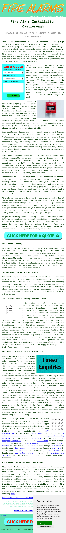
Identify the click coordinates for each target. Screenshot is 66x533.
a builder (56, 446)
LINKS (38, 16)
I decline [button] (48, 523)
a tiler (5, 443)
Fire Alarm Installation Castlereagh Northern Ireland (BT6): (33, 42)
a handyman (30, 446)
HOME (31, 16)
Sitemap (3, 515)
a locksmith (42, 441)
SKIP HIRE (56, 448)
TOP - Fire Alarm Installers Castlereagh (21, 498)
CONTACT (50, 16)
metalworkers (33, 443)
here (13, 494)
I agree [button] (41, 523)
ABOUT (44, 16)
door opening (38, 433)
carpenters (36, 438)
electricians (54, 451)
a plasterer (22, 451)
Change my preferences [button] (45, 526)
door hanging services (25, 448)
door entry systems (24, 453)
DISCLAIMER (59, 16)
